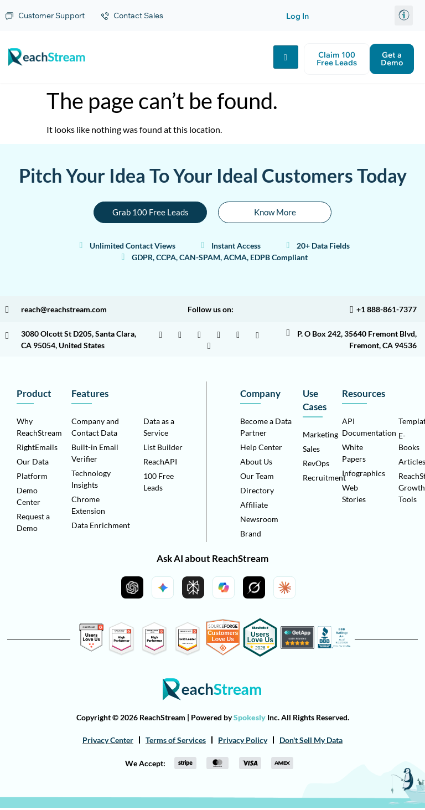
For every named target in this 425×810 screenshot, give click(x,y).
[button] (404, 15)
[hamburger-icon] (285, 57)
